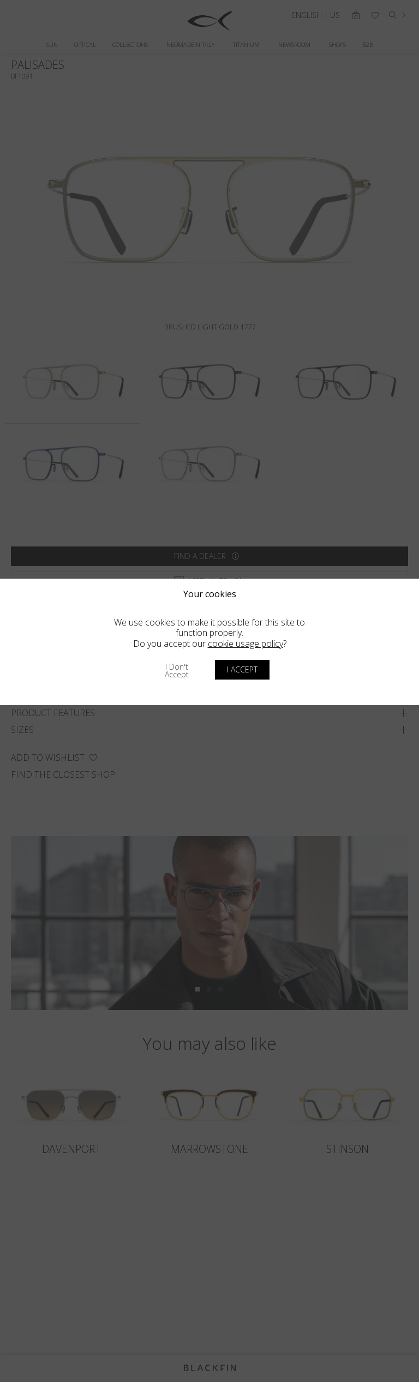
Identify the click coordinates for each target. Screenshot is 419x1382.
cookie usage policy (245, 644)
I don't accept (177, 671)
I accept (242, 669)
